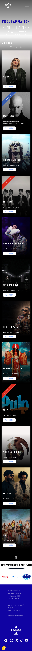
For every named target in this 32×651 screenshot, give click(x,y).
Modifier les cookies (15, 616)
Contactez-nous (14, 591)
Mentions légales (14, 610)
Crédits (11, 608)
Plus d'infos (9, 86)
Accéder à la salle (14, 593)
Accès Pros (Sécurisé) (16, 605)
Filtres (13, 47)
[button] (4, 648)
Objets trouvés (13, 598)
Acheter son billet (14, 596)
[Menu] (27, 5)
